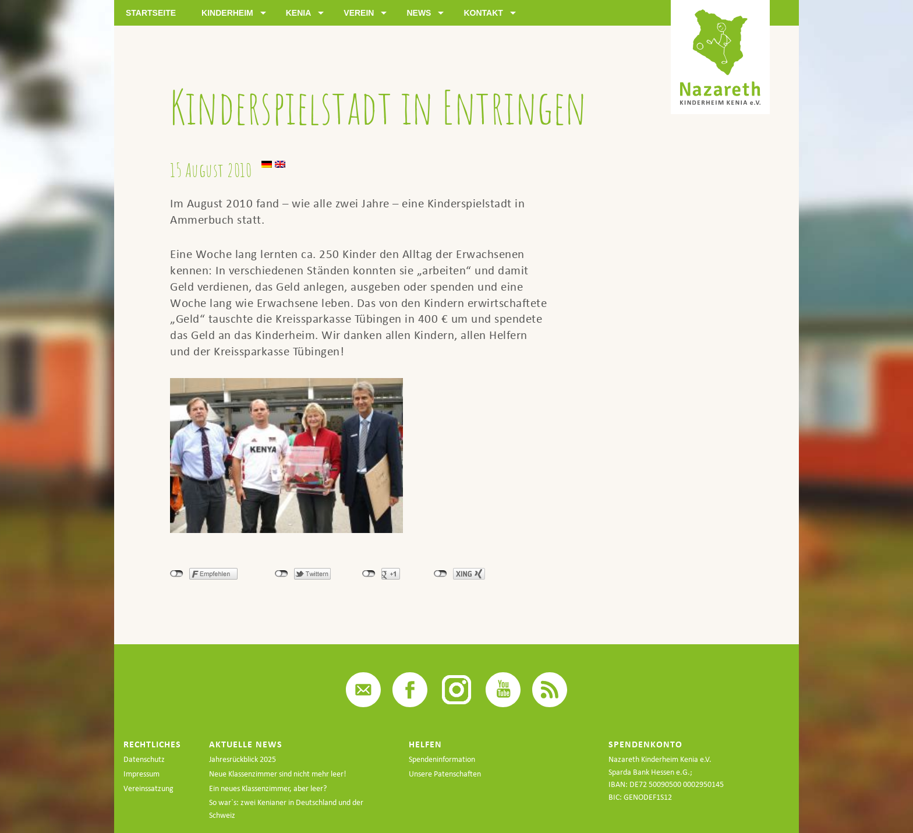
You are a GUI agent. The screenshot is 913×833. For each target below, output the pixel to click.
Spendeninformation (442, 759)
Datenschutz (144, 759)
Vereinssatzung (148, 788)
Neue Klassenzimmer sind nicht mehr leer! (277, 774)
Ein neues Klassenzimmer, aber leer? (268, 788)
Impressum (141, 774)
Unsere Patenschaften (445, 774)
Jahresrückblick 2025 (242, 759)
